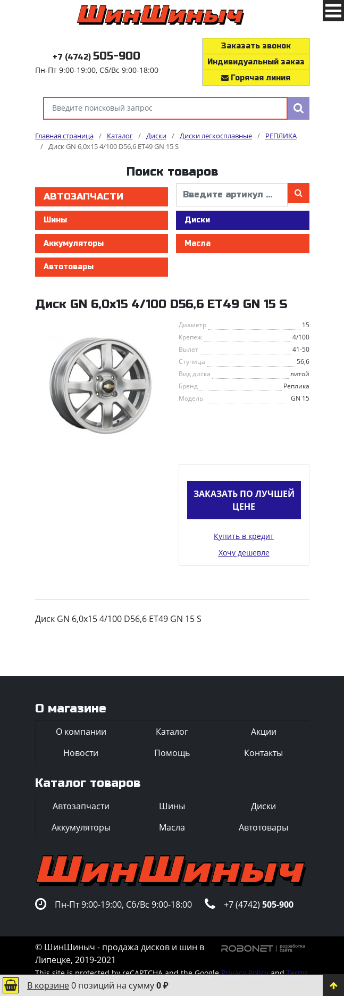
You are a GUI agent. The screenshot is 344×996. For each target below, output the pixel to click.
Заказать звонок (256, 46)
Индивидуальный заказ (256, 62)
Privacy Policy (245, 973)
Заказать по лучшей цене (244, 500)
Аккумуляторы (74, 243)
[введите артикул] (232, 194)
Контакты (263, 753)
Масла (197, 243)
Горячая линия (255, 77)
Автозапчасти (83, 196)
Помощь (172, 753)
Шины (55, 220)
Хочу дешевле (244, 552)
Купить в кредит (244, 536)
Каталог (172, 731)
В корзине (48, 985)
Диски (197, 220)
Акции (263, 731)
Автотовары (69, 266)
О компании (81, 731)
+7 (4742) (96, 57)
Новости (80, 753)
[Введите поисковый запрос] (165, 108)
